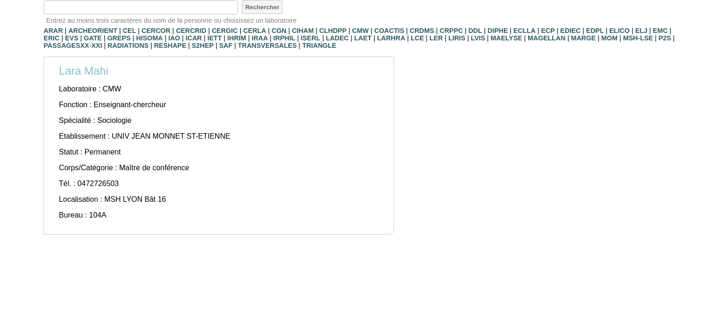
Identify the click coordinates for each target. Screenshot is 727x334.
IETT (214, 38)
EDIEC (570, 30)
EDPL (595, 30)
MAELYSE (506, 38)
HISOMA (149, 38)
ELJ (641, 30)
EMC (660, 30)
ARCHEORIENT (92, 30)
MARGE (583, 38)
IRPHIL (284, 38)
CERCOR (155, 30)
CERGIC (225, 30)
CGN (279, 30)
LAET (363, 38)
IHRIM (236, 38)
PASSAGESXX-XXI (73, 45)
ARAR (53, 30)
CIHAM (302, 30)
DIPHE (498, 30)
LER (436, 38)
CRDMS (422, 30)
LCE (417, 38)
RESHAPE (170, 45)
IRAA (260, 38)
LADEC (337, 38)
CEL (129, 30)
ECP (548, 30)
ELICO (619, 30)
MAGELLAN (547, 38)
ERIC (51, 38)
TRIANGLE (319, 45)
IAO (174, 38)
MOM (609, 38)
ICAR (193, 38)
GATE (93, 38)
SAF (225, 45)
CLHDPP (332, 30)
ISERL (310, 38)
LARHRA (391, 38)
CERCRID (191, 30)
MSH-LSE (638, 38)
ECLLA (524, 30)
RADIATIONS (128, 45)
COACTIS (389, 30)
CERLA (254, 30)
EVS (71, 38)
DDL (475, 30)
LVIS (478, 38)
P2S (664, 38)
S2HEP (202, 45)
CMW (360, 30)
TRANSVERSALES (267, 45)
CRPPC (451, 30)
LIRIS (457, 38)
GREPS (118, 38)
